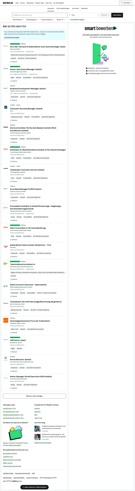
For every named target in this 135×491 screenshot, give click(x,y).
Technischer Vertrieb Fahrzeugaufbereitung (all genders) (36, 302)
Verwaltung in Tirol (9, 408)
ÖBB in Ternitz (8, 463)
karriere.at (23, 450)
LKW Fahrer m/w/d (18, 340)
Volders (37, 408)
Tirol (24, 26)
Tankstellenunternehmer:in (22, 264)
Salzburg (44, 55)
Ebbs (12, 77)
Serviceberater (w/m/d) (20, 359)
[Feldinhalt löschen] (98, 15)
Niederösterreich (31, 55)
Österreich (14, 97)
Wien (55, 272)
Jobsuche (50, 8)
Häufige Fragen (8, 473)
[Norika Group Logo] (12, 481)
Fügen (13, 348)
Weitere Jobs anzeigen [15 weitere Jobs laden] (34, 396)
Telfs (12, 158)
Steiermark (15, 55)
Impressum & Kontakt (22, 473)
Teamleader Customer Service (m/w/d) (27, 170)
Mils (35, 415)
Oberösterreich (59, 55)
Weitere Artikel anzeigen (42, 443)
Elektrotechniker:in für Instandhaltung (28, 228)
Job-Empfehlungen (63, 8)
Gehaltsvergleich (15, 445)
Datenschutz (7, 478)
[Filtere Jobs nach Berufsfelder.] (19, 20)
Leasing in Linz (8, 457)
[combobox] (40, 15)
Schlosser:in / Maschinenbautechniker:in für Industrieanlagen (38, 150)
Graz (43, 272)
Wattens (37, 412)
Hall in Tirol (14, 329)
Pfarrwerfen (26, 272)
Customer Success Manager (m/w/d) (26, 109)
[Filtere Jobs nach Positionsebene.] (49, 20)
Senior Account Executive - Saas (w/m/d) (28, 285)
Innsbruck (14, 117)
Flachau (18, 272)
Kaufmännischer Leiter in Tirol (13, 418)
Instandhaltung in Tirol (11, 412)
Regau (13, 272)
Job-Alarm (75, 8)
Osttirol (51, 55)
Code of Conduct (32, 478)
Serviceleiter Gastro (10, 453)
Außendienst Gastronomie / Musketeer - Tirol (30, 245)
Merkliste (84, 8)
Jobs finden (117, 15)
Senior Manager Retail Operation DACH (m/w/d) (31, 376)
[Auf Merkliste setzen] (13, 62)
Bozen (20, 117)
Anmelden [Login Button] (125, 3)
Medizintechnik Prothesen (12, 460)
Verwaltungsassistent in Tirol (13, 415)
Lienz (12, 178)
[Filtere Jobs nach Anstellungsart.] (33, 20)
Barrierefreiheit (19, 478)
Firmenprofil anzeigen (11, 37)
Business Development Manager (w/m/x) (28, 89)
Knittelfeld (49, 272)
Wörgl (13, 385)
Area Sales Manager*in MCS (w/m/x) (25, 189)
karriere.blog (39, 423)
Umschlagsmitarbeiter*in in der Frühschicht (30, 321)
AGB (33, 473)
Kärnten (22, 55)
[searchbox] (40, 15)
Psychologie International (12, 466)
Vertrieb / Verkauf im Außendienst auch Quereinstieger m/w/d (37, 47)
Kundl (13, 217)
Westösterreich (16, 310)
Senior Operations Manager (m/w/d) (26, 69)
